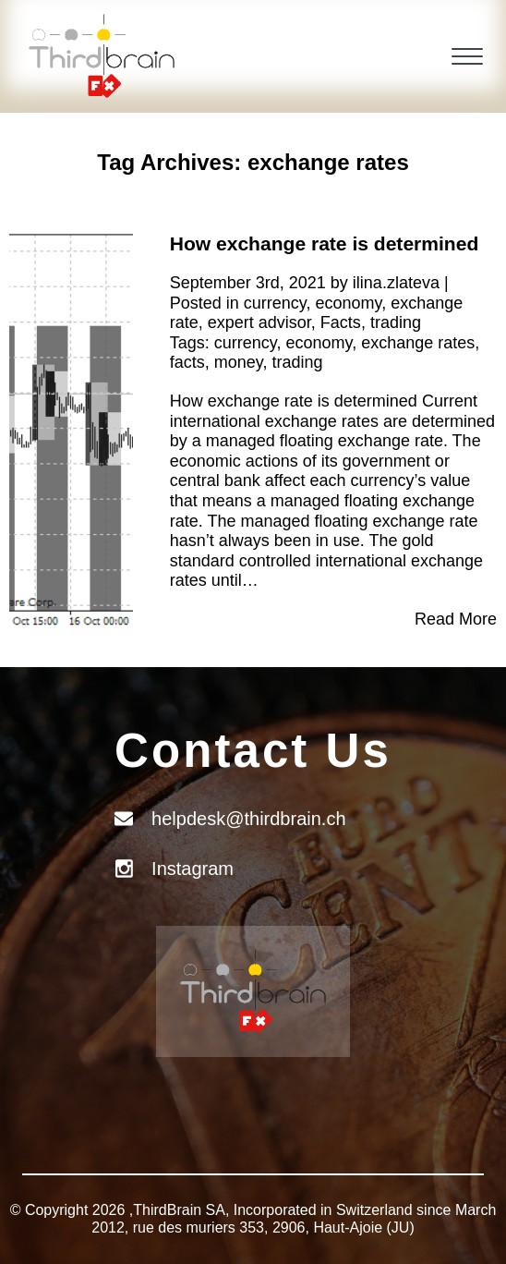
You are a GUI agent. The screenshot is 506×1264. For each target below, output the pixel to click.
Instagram (192, 868)
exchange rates (418, 343)
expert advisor (259, 322)
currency (275, 303)
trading (395, 322)
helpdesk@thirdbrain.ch (248, 818)
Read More (456, 619)
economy (349, 303)
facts (187, 362)
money (238, 362)
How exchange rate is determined (324, 243)
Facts (340, 322)
